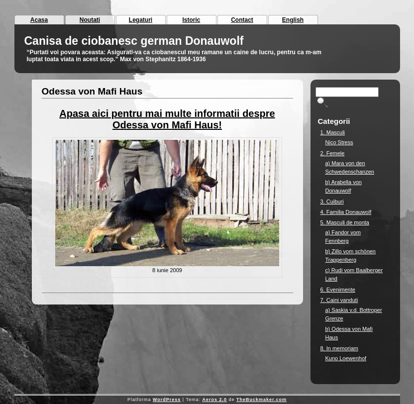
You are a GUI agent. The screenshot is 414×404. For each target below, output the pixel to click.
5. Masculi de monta (344, 222)
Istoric (191, 19)
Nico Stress (339, 142)
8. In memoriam (339, 348)
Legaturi (140, 19)
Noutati (90, 19)
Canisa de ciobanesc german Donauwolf (134, 40)
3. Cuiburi (332, 201)
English (293, 19)
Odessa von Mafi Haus (92, 91)
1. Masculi (332, 132)
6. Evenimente (337, 290)
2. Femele (332, 153)
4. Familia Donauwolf (346, 212)
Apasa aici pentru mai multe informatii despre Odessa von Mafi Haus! (167, 119)
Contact (242, 19)
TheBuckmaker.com (261, 399)
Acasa (39, 19)
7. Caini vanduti (339, 300)
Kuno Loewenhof (346, 358)
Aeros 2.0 (214, 399)
